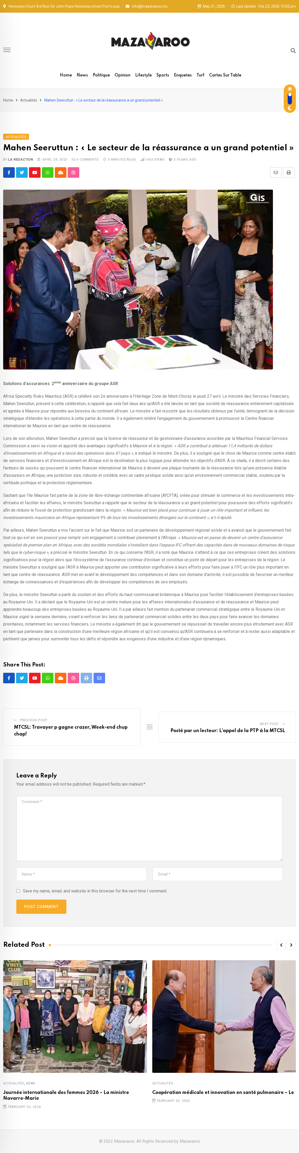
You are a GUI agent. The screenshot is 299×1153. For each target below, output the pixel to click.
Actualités (28, 100)
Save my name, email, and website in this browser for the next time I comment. (95, 890)
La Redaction (20, 159)
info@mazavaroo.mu (150, 6)
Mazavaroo (190, 1141)
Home (66, 75)
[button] (281, 945)
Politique (101, 75)
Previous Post (33, 720)
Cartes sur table (225, 75)
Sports (162, 75)
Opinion (122, 75)
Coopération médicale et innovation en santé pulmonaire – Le (223, 1092)
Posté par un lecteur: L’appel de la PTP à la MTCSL (227, 730)
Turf (200, 75)
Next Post (269, 724)
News (82, 75)
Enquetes (183, 75)
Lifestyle (143, 75)
